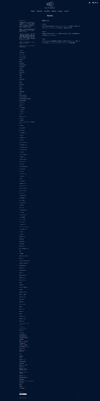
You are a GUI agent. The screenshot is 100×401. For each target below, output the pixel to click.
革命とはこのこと (22, 316)
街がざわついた (22, 299)
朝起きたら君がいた (22, 275)
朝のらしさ (21, 272)
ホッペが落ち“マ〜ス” (23, 229)
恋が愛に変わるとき (22, 265)
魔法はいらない (22, 321)
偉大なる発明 (21, 243)
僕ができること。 (22, 246)
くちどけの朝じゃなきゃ (23, 147)
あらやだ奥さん (22, 130)
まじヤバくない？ (22, 193)
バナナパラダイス (22, 222)
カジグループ (21, 118)
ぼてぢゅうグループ (22, 116)
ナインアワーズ (22, 327)
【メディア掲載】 (22, 57)
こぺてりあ (21, 113)
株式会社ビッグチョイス (23, 372)
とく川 (20, 114)
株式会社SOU (21, 363)
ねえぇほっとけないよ (23, 188)
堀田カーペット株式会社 (23, 341)
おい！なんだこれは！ (23, 142)
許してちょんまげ (22, 304)
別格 (20, 251)
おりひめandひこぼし (23, 144)
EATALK (20, 73)
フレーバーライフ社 (22, 328)
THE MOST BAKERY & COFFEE (25, 98)
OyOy (20, 89)
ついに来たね (21, 176)
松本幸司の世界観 (22, 361)
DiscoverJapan (21, 72)
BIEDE (20, 61)
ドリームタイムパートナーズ (24, 323)
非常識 (20, 313)
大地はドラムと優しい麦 (23, 263)
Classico (20, 68)
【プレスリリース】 (22, 56)
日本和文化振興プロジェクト (24, 346)
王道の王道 (21, 284)
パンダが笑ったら (22, 224)
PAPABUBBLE (21, 91)
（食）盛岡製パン (22, 388)
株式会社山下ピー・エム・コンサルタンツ (26, 381)
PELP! (20, 93)
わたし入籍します (22, 202)
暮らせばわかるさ (22, 270)
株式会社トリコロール (23, 368)
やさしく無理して (22, 200)
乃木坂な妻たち (22, 241)
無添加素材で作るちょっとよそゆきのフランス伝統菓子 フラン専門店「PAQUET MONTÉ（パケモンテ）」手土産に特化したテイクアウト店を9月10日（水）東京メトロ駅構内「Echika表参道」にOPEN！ (27, 24)
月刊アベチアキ (22, 348)
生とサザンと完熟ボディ (23, 287)
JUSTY (20, 77)
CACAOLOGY (21, 63)
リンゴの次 (21, 234)
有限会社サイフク (22, 350)
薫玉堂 (20, 384)
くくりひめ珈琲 (22, 107)
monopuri (21, 88)
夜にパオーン (21, 258)
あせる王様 (21, 125)
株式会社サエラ (22, 366)
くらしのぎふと (22, 109)
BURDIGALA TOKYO (23, 369)
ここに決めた (21, 152)
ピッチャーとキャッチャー (24, 226)
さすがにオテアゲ (22, 161)
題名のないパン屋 (22, 318)
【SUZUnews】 (22, 52)
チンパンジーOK (22, 219)
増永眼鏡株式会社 (22, 343)
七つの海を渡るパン (22, 334)
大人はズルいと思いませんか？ (24, 260)
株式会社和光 (21, 379)
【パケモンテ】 (22, 102)
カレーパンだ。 (22, 207)
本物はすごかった (22, 277)
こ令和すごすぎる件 (22, 159)
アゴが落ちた (21, 205)
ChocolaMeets (21, 66)
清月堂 (20, 282)
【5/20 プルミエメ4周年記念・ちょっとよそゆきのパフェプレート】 (27, 43)
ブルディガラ (21, 332)
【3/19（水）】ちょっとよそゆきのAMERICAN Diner (27, 46)
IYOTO (20, 75)
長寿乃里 (20, 386)
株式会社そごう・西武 (23, 365)
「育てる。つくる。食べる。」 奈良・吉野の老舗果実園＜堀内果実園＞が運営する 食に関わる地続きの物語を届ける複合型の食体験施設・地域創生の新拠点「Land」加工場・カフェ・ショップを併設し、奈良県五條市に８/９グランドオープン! (27, 37)
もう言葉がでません (22, 195)
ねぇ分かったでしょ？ (23, 185)
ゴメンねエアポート (22, 214)
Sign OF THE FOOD (22, 95)
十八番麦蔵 (21, 253)
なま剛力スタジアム (22, 183)
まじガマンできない (22, 190)
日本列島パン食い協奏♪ (23, 344)
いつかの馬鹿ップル (22, 132)
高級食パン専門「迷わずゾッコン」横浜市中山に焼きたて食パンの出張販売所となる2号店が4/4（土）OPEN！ (61, 34)
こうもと (20, 324)
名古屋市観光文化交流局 (23, 337)
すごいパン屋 (21, 164)
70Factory (21, 59)
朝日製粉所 (21, 356)
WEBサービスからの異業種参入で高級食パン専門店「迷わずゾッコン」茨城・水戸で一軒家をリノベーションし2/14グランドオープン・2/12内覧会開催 (61, 41)
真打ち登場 (21, 382)
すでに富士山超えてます (23, 166)
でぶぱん (20, 178)
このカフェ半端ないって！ (24, 154)
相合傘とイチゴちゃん (23, 292)
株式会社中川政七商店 (23, 377)
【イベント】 (21, 54)
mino (20, 353)
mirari (20, 86)
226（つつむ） (21, 351)
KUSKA (20, 82)
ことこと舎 (21, 111)
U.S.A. (20, 123)
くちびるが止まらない (23, 149)
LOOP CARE (21, 84)
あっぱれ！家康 (22, 127)
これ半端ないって (22, 156)
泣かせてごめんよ (22, 280)
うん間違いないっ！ (22, 137)
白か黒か (20, 289)
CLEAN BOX (21, 70)
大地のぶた (21, 373)
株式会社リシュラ (22, 375)
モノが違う (21, 231)
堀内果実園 (21, 339)
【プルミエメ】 (22, 104)
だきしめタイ (21, 171)
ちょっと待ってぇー (22, 173)
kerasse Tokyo (21, 79)
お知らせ (20, 105)
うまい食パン (21, 135)
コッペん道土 (21, 212)
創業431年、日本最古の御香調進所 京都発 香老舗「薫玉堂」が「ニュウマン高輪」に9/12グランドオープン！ (27, 30)
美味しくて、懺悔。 (22, 294)
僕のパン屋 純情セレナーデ (24, 248)
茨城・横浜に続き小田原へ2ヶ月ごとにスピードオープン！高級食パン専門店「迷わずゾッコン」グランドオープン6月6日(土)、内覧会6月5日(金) (61, 27)
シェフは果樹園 (22, 217)
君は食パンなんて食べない (24, 255)
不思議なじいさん (22, 236)
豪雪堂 (20, 306)
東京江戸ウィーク (22, 359)
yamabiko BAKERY (22, 100)
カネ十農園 (21, 120)
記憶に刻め (21, 301)
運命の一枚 (21, 311)
